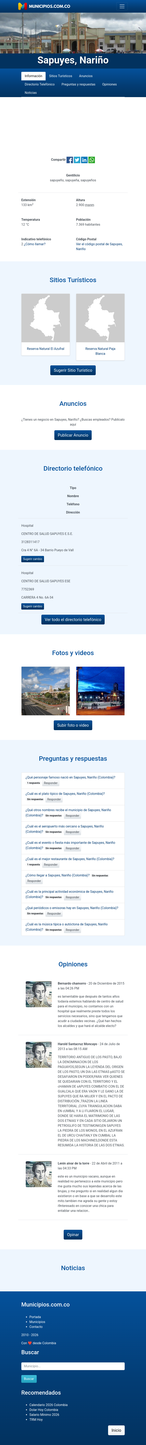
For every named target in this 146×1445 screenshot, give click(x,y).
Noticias (31, 93)
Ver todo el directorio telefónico (73, 619)
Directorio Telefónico (40, 84)
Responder (51, 783)
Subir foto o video (73, 725)
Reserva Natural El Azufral (45, 349)
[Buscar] (73, 1366)
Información (33, 76)
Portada (35, 1317)
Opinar (73, 1234)
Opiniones (109, 84)
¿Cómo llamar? (34, 244)
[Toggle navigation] (122, 6)
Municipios (37, 1322)
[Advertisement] (73, 122)
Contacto (36, 1327)
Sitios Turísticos (60, 76)
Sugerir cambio (32, 559)
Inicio (116, 1430)
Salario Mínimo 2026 (44, 1415)
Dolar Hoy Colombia (43, 1410)
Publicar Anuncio (73, 435)
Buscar (29, 1379)
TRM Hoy (36, 1420)
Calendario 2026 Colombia (48, 1405)
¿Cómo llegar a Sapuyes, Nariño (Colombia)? (68, 875)
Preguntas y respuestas (78, 84)
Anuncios (86, 76)
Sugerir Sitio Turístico (73, 370)
